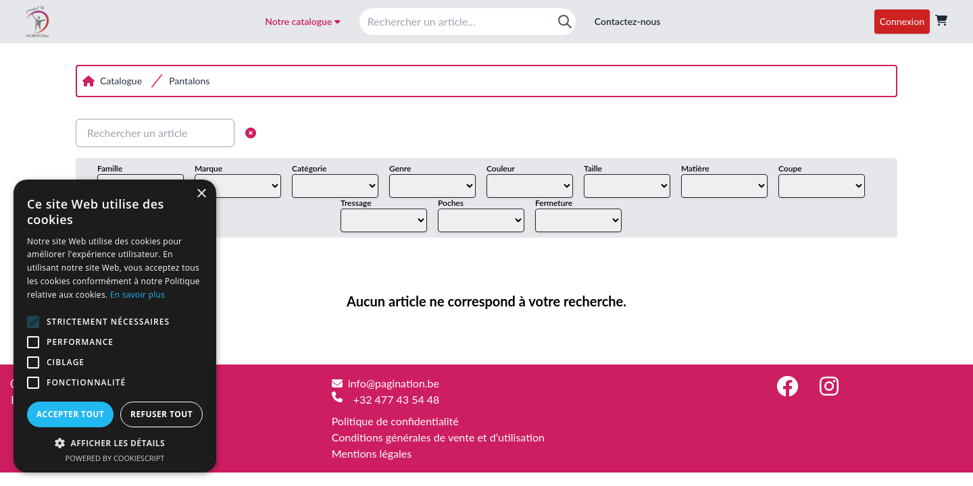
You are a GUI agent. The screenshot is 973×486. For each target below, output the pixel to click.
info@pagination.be (393, 383)
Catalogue (121, 80)
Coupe (790, 168)
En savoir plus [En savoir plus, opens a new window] (137, 294)
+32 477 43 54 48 (396, 399)
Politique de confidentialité (395, 420)
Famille (109, 168)
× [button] (201, 194)
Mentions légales (371, 453)
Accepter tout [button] (70, 414)
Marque (208, 168)
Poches (451, 203)
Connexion (902, 21)
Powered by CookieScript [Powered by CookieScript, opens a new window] (115, 458)
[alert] (115, 326)
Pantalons (189, 80)
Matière (695, 168)
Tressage (356, 203)
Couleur (501, 168)
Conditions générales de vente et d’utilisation (438, 437)
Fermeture (553, 203)
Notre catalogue (303, 21)
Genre (400, 168)
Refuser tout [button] (161, 414)
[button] (115, 443)
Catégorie (309, 168)
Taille (593, 168)
